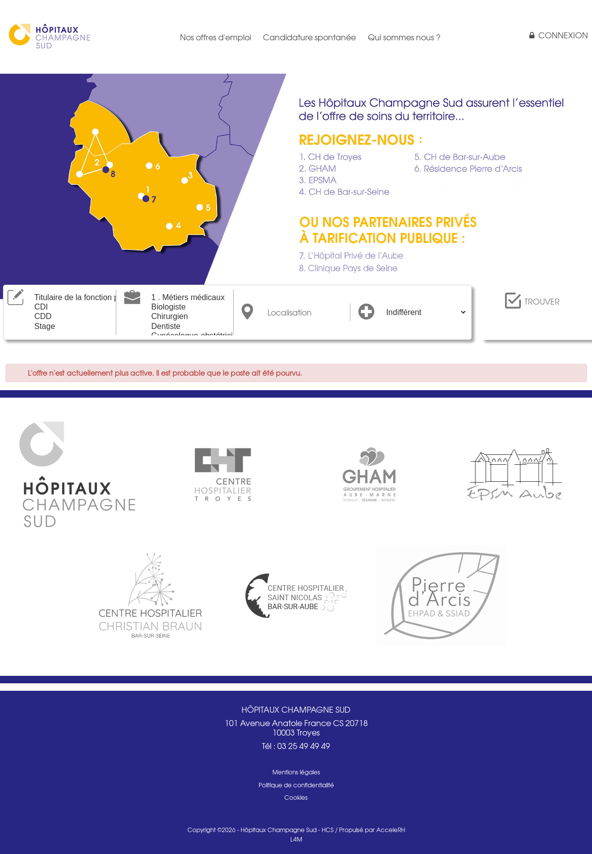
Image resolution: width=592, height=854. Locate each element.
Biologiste (187, 307)
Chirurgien (187, 316)
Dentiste (187, 326)
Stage (70, 326)
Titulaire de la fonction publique (70, 298)
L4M (296, 839)
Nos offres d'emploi (215, 37)
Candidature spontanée (309, 37)
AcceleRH (390, 829)
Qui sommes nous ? (404, 37)
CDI (70, 307)
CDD (70, 316)
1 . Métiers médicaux (187, 298)
